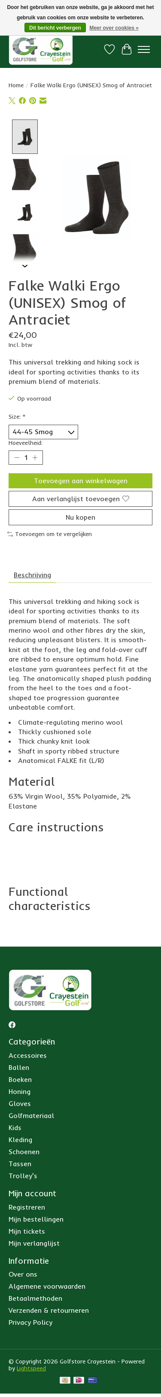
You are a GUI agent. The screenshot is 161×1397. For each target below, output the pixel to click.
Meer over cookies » (114, 28)
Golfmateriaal (31, 1114)
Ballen (19, 1066)
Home (16, 85)
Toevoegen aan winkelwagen (81, 479)
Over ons (23, 1273)
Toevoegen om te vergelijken (49, 533)
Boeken (20, 1078)
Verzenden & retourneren (49, 1309)
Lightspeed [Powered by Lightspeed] (31, 1367)
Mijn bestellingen (36, 1217)
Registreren (27, 1205)
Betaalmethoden (35, 1297)
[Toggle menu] (143, 49)
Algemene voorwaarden (47, 1285)
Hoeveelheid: (26, 441)
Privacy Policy (30, 1321)
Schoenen (24, 1150)
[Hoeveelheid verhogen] (34, 456)
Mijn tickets (27, 1229)
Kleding (20, 1138)
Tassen (20, 1162)
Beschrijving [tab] (32, 573)
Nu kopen (80, 516)
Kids (15, 1126)
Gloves (20, 1102)
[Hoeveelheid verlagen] (16, 456)
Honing (19, 1090)
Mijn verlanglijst (34, 1242)
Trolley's (23, 1174)
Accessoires (28, 1054)
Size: (17, 415)
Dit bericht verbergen (55, 28)
